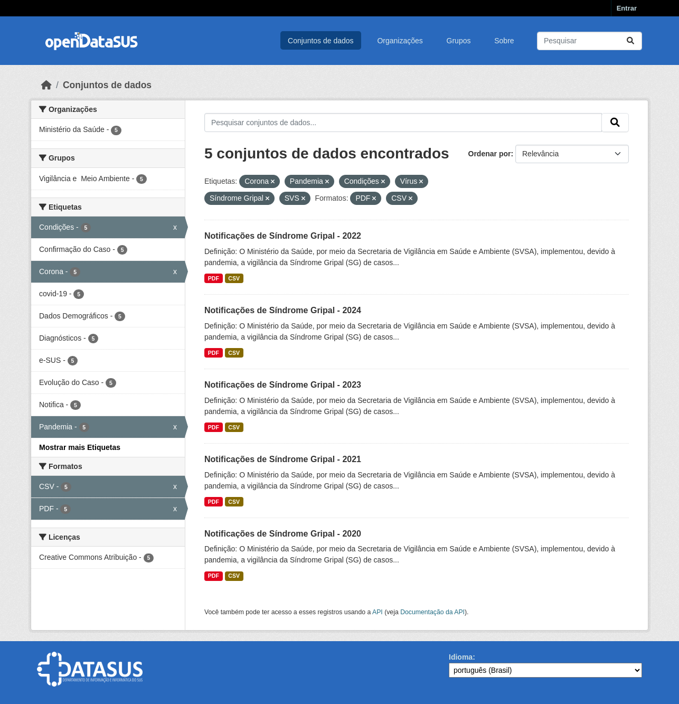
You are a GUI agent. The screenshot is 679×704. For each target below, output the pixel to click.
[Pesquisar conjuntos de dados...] (589, 41)
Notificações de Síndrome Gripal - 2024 (282, 310)
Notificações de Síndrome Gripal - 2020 (282, 533)
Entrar (627, 8)
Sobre (504, 40)
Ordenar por (489, 153)
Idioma (461, 657)
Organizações (399, 40)
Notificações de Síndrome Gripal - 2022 (282, 235)
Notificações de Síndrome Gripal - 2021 (282, 459)
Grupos (459, 40)
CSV (234, 278)
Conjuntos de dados (321, 40)
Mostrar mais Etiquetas (79, 447)
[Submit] (630, 41)
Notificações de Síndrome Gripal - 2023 (282, 384)
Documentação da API (432, 612)
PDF (213, 278)
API (377, 612)
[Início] (46, 85)
